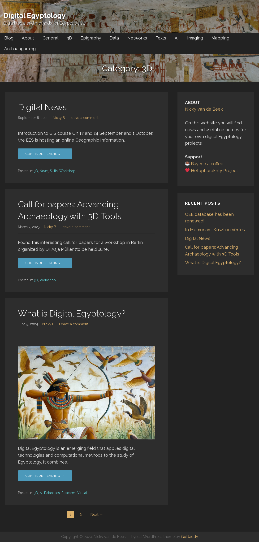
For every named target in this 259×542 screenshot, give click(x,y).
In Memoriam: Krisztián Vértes (215, 229)
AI (177, 37)
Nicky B (59, 118)
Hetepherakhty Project (214, 170)
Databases (52, 493)
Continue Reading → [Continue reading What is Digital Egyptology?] (45, 475)
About (28, 37)
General (50, 37)
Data (114, 37)
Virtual (82, 493)
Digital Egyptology (35, 15)
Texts (160, 37)
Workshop (67, 171)
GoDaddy (189, 536)
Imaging (195, 37)
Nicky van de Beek (204, 109)
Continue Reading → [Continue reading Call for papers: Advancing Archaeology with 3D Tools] (45, 263)
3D (69, 37)
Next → (96, 514)
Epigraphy (91, 37)
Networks (137, 37)
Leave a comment (83, 118)
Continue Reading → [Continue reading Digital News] (45, 154)
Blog (8, 37)
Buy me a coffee (207, 163)
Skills (54, 171)
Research (68, 493)
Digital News (42, 107)
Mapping (220, 37)
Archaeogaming (20, 48)
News (44, 171)
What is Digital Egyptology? (71, 313)
